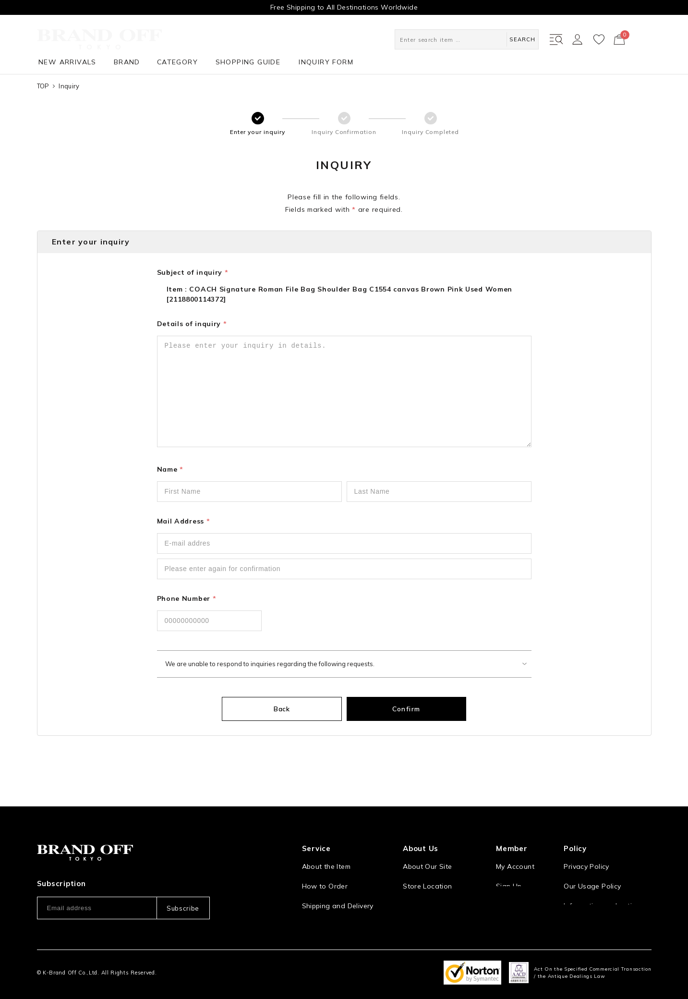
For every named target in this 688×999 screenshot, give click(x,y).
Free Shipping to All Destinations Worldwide (344, 7)
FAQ (308, 922)
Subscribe (183, 885)
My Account (515, 844)
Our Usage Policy (592, 863)
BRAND (127, 62)
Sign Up (509, 863)
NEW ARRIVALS (67, 62)
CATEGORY (177, 62)
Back (294, 709)
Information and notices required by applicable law (607, 888)
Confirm (394, 709)
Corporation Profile (434, 883)
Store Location (427, 863)
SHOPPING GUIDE (248, 62)
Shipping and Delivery (338, 883)
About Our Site (427, 844)
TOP (43, 86)
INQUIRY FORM (326, 62)
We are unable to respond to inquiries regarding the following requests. (269, 664)
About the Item (326, 844)
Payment (316, 903)
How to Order (325, 863)
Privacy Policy (586, 844)
